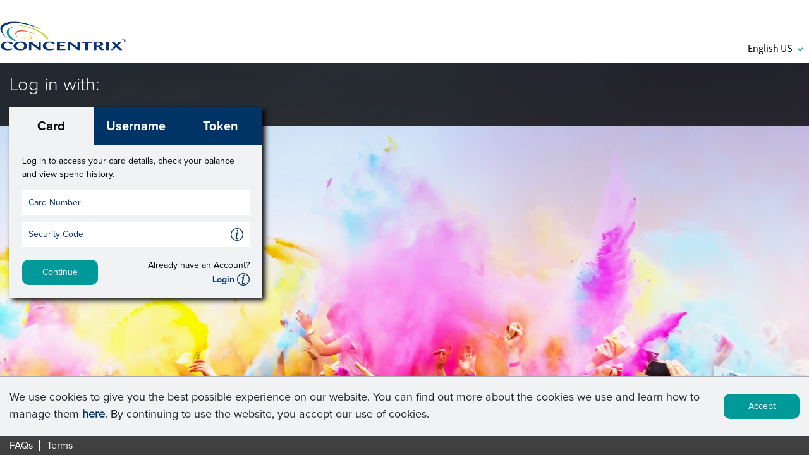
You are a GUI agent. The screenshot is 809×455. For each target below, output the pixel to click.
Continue (60, 272)
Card (51, 126)
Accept (762, 406)
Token (220, 126)
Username (136, 126)
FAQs (21, 445)
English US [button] (775, 48)
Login (223, 280)
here (93, 414)
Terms (60, 445)
